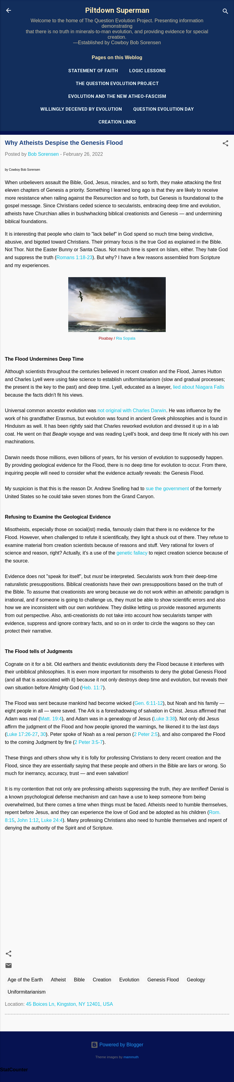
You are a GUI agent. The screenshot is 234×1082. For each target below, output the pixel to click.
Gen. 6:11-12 (148, 703)
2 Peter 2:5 (146, 734)
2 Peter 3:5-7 (89, 742)
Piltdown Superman (117, 10)
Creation (102, 979)
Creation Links (117, 122)
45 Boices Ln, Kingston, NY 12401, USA (69, 1004)
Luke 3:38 (164, 718)
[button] (225, 144)
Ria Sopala (126, 338)
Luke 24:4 (51, 820)
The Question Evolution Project (117, 83)
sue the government (167, 488)
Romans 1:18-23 (74, 257)
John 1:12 (27, 820)
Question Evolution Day (163, 109)
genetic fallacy (132, 552)
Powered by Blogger (117, 1044)
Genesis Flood (163, 979)
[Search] (225, 12)
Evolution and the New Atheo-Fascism (117, 96)
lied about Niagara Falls (198, 387)
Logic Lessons (147, 70)
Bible (79, 979)
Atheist (58, 979)
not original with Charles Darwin (132, 410)
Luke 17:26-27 (21, 734)
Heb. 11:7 (92, 687)
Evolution (129, 979)
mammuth (131, 1057)
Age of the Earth (25, 979)
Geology (196, 979)
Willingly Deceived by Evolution (81, 109)
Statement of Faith (93, 70)
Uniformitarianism (26, 992)
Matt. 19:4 (51, 718)
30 (43, 734)
